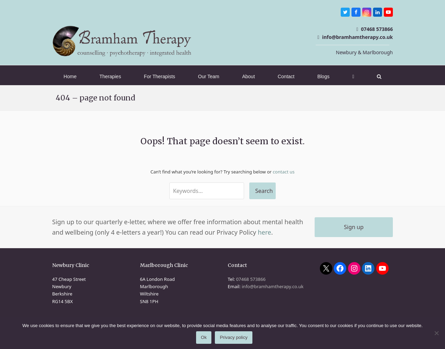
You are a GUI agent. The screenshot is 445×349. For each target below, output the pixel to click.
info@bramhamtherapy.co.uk (357, 37)
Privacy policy (234, 337)
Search (264, 191)
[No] (436, 333)
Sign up (354, 227)
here (264, 232)
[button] (379, 76)
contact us (284, 172)
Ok (204, 337)
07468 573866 (377, 29)
